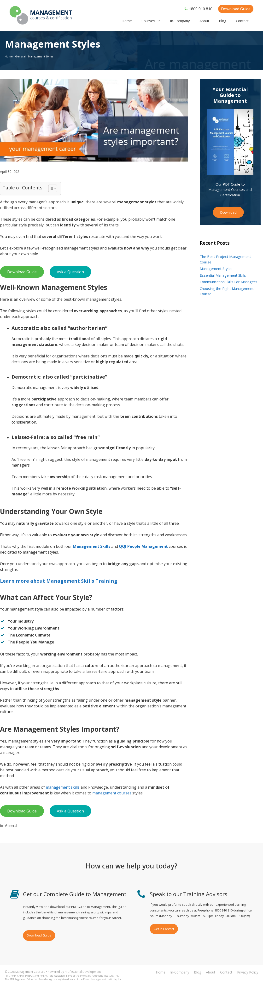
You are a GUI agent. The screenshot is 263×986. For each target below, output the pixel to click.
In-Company (180, 20)
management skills (63, 787)
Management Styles (216, 268)
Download (228, 212)
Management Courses (30, 972)
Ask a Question (70, 272)
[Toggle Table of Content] (50, 188)
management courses (111, 793)
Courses (153, 21)
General (20, 56)
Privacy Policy (247, 972)
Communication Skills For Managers (228, 281)
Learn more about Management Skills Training (58, 581)
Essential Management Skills (223, 275)
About (204, 20)
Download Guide (236, 9)
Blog (222, 20)
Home (127, 20)
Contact (242, 20)
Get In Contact (164, 929)
